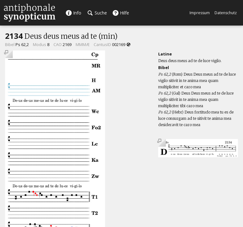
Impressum (200, 12)
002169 (118, 44)
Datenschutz (226, 12)
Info (73, 13)
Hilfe (120, 13)
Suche (97, 13)
